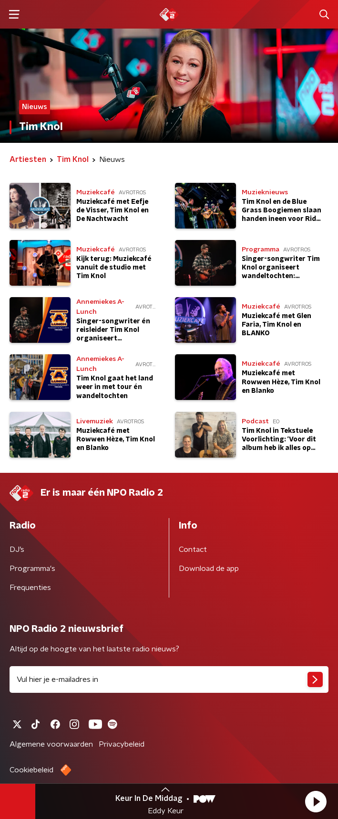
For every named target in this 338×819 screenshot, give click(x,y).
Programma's (32, 568)
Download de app (209, 568)
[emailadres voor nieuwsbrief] (169, 679)
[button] (315, 801)
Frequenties (30, 587)
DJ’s (17, 549)
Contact (193, 549)
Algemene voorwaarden (51, 744)
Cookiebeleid (31, 770)
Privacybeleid (121, 744)
